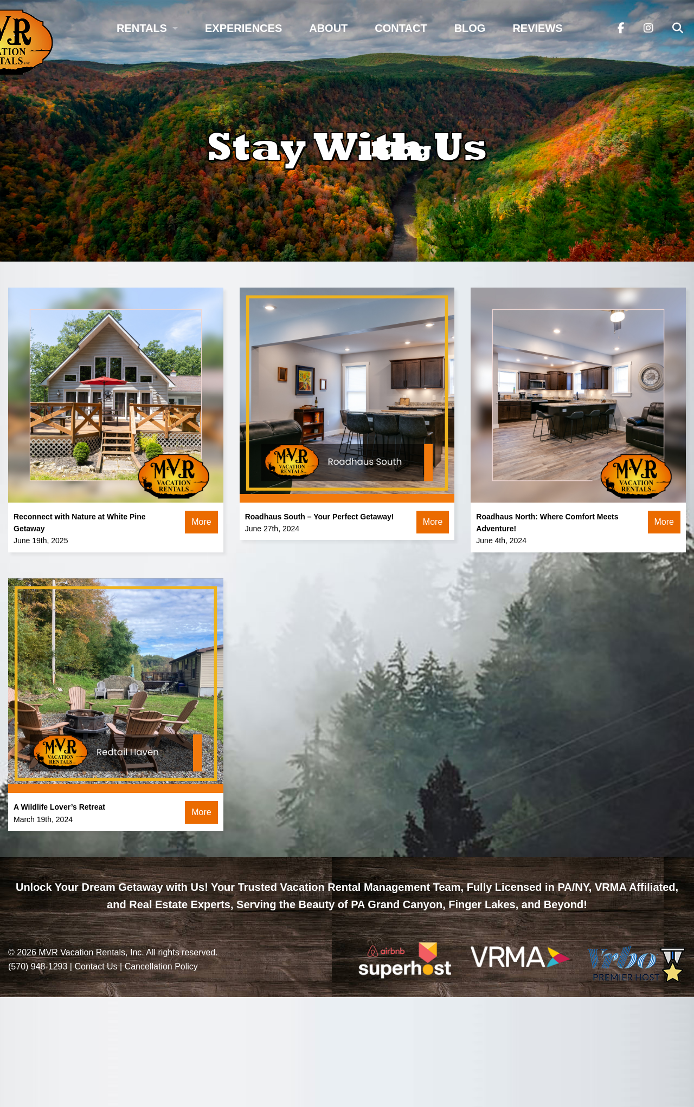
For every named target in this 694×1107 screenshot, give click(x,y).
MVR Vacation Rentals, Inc (90, 952)
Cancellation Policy (161, 966)
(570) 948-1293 (37, 966)
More (201, 521)
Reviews (537, 28)
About (328, 28)
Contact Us (95, 966)
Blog (470, 28)
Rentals (142, 28)
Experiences (243, 28)
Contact (401, 28)
